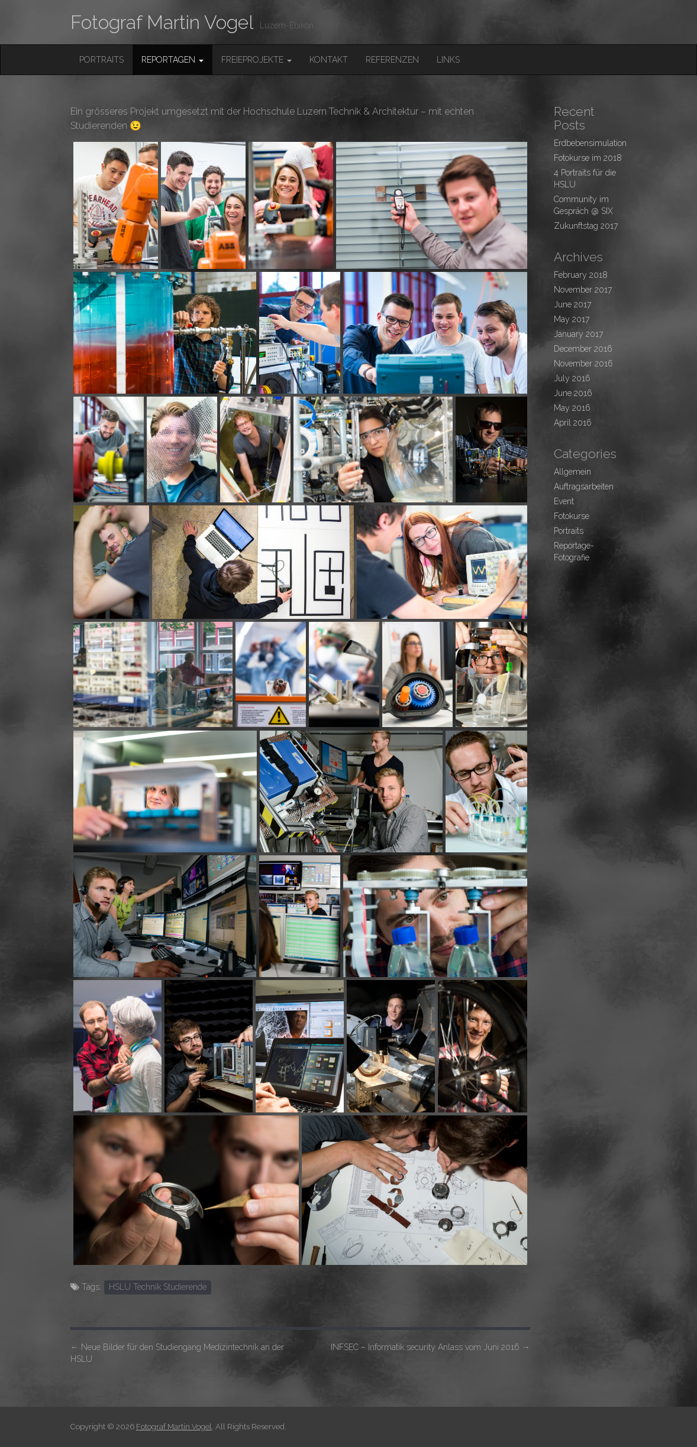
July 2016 (572, 378)
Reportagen (172, 59)
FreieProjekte (256, 59)
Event (564, 501)
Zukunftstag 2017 (586, 226)
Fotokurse (571, 516)
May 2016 (572, 408)
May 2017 (571, 319)
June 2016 (573, 393)
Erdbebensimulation (590, 143)
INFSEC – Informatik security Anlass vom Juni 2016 (430, 1347)
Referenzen (392, 59)
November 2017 (583, 289)
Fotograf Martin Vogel (162, 22)
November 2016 (583, 363)
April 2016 (573, 422)
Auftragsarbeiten (584, 486)
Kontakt (328, 59)
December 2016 (583, 348)
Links (448, 59)
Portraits (101, 59)
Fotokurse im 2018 (588, 158)
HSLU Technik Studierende (157, 1287)
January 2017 (578, 334)
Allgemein (572, 471)
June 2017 (572, 304)
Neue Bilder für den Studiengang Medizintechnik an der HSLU (177, 1353)
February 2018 (581, 275)
